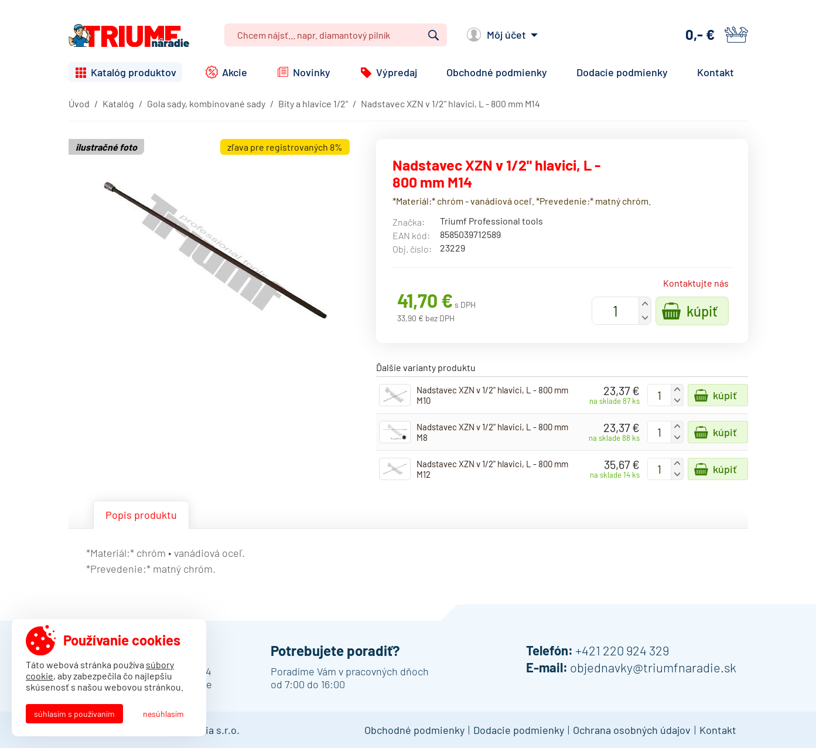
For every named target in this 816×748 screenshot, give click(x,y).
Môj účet (506, 34)
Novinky (311, 72)
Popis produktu (141, 514)
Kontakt (715, 72)
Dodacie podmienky (622, 72)
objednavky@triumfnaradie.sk (653, 667)
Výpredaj (396, 72)
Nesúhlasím (163, 714)
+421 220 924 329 (622, 650)
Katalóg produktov (133, 72)
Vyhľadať (433, 35)
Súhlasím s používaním (74, 714)
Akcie (234, 72)
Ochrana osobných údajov (632, 729)
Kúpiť (702, 310)
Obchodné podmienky (496, 72)
